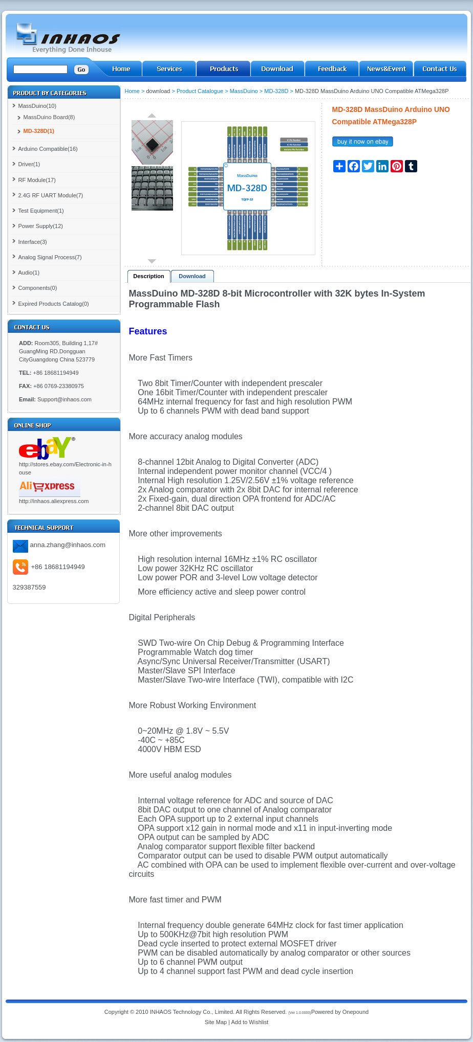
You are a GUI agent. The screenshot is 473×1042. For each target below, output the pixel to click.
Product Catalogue (200, 91)
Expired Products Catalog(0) (53, 304)
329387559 (29, 587)
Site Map (216, 1022)
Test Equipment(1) (41, 211)
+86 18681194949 (58, 567)
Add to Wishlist (250, 1022)
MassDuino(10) (37, 106)
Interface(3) (32, 242)
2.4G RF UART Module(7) (50, 195)
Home (132, 91)
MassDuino (244, 91)
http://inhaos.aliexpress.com (54, 501)
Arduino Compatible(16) (48, 149)
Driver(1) (29, 164)
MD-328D (276, 91)
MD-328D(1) (39, 131)
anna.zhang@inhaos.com (68, 545)
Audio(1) (29, 272)
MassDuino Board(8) (49, 117)
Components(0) (37, 288)
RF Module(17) (37, 180)
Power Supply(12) (40, 226)
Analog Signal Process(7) (50, 257)
